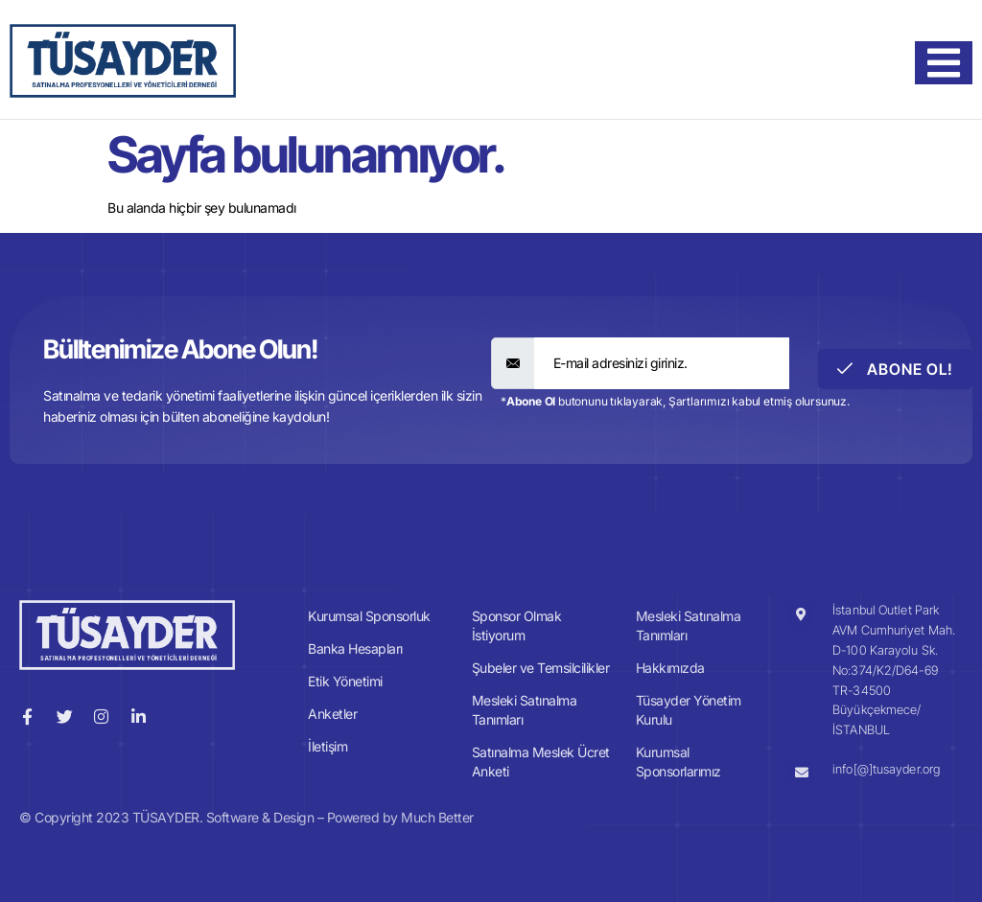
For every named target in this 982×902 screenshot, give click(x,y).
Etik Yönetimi (345, 681)
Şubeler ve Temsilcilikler (541, 667)
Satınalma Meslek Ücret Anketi (541, 761)
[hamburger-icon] (943, 62)
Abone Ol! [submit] (895, 369)
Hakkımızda (670, 667)
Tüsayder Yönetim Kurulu (688, 710)
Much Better (437, 817)
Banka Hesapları (355, 648)
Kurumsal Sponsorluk (369, 616)
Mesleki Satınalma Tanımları (524, 710)
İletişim (327, 746)
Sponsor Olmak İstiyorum (517, 625)
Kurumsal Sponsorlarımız (678, 761)
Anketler (332, 713)
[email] (662, 363)
